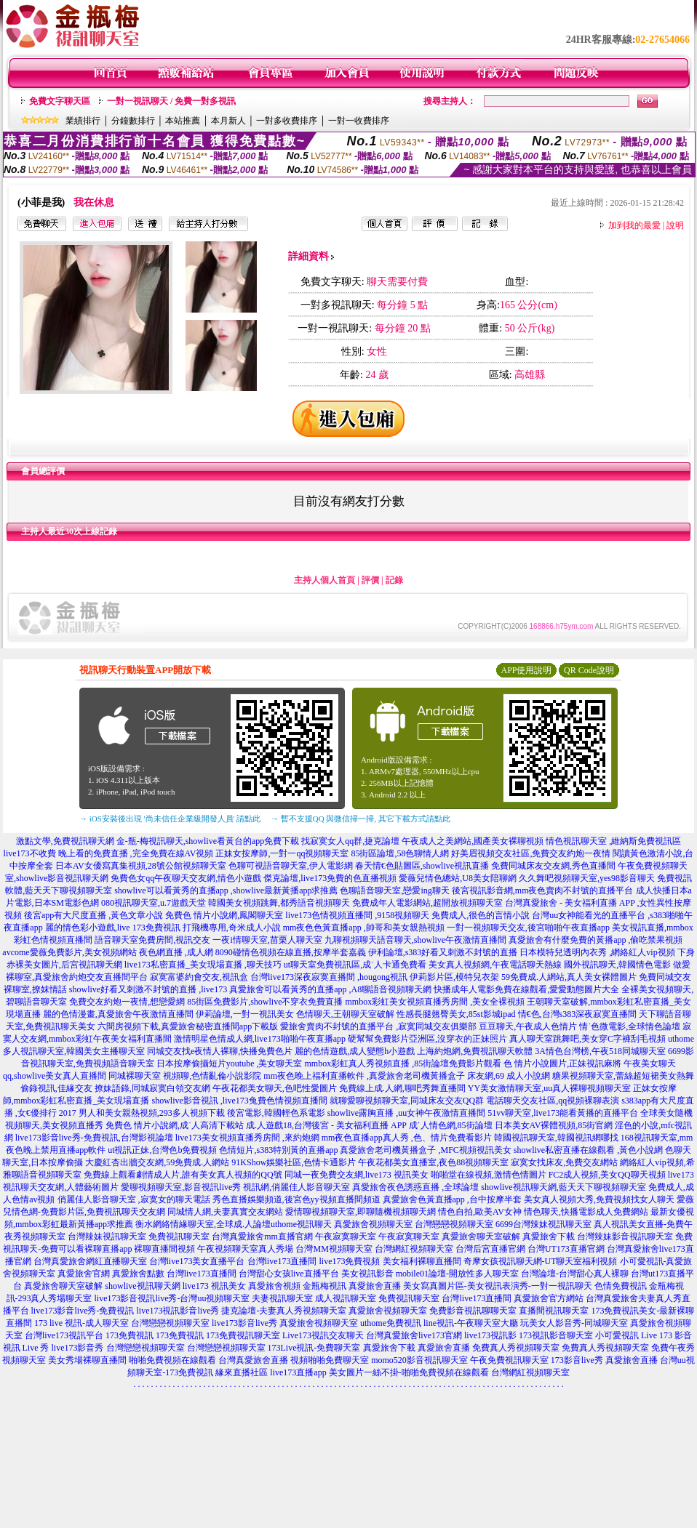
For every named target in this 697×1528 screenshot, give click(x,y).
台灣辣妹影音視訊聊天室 (625, 1236)
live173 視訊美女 (214, 1286)
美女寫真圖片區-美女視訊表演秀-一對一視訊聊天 (497, 1286)
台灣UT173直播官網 (566, 1249)
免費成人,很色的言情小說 (480, 915)
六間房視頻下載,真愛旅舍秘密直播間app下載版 (187, 1026)
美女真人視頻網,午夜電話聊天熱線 (495, 965)
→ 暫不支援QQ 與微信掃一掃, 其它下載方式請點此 (360, 818)
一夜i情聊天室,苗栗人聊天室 (267, 940)
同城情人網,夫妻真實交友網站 (225, 1212)
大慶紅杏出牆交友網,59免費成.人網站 (157, 1162)
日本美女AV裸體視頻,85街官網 (554, 1125)
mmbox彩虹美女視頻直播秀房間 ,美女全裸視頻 (435, 1002)
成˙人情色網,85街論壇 (451, 1125)
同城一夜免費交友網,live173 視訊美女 (356, 1175)
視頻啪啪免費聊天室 (329, 1360)
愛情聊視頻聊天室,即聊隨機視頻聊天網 (360, 1212)
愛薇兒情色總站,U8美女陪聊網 (458, 878)
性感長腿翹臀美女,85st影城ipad (456, 1014)
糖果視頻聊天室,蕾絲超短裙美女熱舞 (623, 1076)
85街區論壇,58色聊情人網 (400, 853)
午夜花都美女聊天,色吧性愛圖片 (274, 1088)
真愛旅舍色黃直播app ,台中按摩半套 (452, 1199)
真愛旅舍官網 (83, 1273)
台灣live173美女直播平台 (197, 1261)
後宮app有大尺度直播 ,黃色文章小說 (93, 915)
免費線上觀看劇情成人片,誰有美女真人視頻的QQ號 (183, 1175)
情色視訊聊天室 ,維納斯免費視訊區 (613, 841)
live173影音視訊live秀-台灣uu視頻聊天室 (172, 1298)
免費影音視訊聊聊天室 (473, 1311)
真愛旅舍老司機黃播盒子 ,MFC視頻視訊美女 (425, 1150)
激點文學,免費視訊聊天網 (65, 841)
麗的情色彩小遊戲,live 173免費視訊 (112, 927)
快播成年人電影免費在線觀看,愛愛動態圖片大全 (526, 989)
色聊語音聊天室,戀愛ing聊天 (394, 890)
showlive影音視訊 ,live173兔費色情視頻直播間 (239, 1100)
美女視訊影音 (367, 1273)
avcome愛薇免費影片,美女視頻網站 (69, 952)
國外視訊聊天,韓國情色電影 (617, 965)
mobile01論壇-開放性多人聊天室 (457, 1273)
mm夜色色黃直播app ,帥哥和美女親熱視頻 (364, 927)
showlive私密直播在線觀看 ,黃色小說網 (588, 1150)
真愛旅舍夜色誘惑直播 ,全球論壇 (415, 1187)
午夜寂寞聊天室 (345, 1236)
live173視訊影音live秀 (177, 1311)
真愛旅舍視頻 (274, 1286)
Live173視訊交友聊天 (323, 1335)
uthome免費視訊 (390, 1323)
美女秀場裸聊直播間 (87, 1360)
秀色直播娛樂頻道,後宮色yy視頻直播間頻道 (296, 1199)
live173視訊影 (490, 1335)
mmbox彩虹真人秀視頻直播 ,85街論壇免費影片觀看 (403, 1063)
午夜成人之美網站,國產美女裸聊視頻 (472, 841)
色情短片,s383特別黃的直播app (278, 1150)
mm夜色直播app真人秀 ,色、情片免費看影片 (407, 1138)
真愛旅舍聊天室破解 (481, 1236)
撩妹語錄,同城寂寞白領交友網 (152, 1088)
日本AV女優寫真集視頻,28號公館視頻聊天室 (140, 866)
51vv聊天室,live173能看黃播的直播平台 (562, 1113)
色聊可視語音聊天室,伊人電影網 (290, 866)
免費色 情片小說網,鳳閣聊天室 (224, 915)
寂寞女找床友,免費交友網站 (564, 1162)
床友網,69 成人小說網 (508, 1076)
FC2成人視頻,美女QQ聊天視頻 (607, 1175)
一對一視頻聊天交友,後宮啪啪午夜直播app (528, 927)
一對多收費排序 (286, 121)
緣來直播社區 (241, 1372)
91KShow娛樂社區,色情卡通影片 (293, 1162)
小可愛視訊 (617, 1335)
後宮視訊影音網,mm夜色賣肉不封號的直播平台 (543, 890)
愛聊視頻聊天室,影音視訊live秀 (181, 1187)
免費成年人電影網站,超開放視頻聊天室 (427, 903)
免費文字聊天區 (59, 101)
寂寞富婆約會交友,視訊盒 (199, 977)
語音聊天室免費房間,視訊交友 (152, 940)
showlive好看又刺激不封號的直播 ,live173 (148, 989)
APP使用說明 (526, 670)
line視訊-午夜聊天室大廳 (470, 1323)
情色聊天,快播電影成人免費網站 (586, 1212)
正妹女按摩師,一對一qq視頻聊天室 (281, 853)
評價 (370, 580)
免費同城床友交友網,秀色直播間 (553, 866)
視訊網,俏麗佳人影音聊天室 (296, 1187)
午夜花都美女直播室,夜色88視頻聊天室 (433, 1162)
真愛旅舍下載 (548, 1236)
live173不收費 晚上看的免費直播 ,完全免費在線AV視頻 (109, 853)
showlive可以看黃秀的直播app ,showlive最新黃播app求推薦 (226, 890)
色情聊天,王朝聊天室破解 (345, 1014)
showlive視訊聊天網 (142, 1286)
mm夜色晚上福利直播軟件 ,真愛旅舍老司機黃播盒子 (364, 1076)
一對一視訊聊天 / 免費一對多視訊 (171, 101)
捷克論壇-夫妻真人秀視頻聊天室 (283, 1311)
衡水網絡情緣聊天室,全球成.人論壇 (203, 1224)
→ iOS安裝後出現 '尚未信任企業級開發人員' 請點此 (169, 818)
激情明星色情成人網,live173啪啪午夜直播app (260, 1039)
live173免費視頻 (350, 1261)
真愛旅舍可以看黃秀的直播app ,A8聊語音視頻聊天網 (330, 989)
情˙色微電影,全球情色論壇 (629, 1026)
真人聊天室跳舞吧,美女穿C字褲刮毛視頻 (587, 1039)
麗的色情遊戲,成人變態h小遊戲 (355, 1051)
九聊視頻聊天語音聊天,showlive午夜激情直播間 (415, 940)
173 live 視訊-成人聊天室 (81, 1323)
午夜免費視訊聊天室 (509, 1360)
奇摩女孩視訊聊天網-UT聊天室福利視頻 (540, 1261)
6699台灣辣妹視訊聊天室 (543, 1224)
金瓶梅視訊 (324, 1286)
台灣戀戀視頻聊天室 (454, 1224)
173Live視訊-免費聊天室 (314, 1348)
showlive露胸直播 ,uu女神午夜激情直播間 (406, 1113)
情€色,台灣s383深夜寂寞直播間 (577, 1014)
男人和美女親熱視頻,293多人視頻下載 (152, 1113)
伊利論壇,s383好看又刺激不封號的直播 (443, 952)
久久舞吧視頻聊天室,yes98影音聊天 (587, 878)
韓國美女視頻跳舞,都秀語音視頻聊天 (279, 903)
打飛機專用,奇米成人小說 (232, 927)
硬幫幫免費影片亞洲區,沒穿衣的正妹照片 (427, 1039)
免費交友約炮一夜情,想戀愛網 (127, 1002)
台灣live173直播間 (282, 1261)
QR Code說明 (589, 670)
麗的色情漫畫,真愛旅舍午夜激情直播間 (118, 1014)
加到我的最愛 (634, 225)
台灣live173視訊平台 (64, 1335)
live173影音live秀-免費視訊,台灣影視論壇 (94, 1138)
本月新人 (228, 121)
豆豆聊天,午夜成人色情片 (528, 1026)
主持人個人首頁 (324, 580)
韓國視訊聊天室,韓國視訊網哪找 (556, 1138)
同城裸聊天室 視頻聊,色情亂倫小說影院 (184, 1076)
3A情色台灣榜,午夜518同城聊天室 (600, 1051)
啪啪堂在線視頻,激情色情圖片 (488, 1175)
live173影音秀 (78, 1348)
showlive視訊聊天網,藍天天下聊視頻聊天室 (563, 1187)
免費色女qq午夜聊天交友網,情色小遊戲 (186, 878)
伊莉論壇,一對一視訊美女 (245, 1014)
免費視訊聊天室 (179, 1236)
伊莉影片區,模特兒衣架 (454, 977)
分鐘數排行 (133, 121)
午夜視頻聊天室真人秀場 (245, 1249)
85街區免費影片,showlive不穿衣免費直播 (265, 1002)
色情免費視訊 (620, 1286)
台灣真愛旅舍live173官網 (414, 1335)
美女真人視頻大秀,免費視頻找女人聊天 (599, 1199)
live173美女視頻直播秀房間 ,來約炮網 (247, 1138)
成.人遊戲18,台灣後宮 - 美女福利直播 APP (326, 1125)
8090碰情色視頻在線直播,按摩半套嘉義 (290, 952)
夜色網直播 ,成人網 (176, 952)
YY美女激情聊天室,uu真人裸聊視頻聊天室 (549, 1088)
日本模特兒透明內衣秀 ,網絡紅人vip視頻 (596, 952)
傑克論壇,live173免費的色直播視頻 (330, 878)
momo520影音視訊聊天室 (419, 1360)
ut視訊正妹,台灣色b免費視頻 (162, 1150)
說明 (675, 225)
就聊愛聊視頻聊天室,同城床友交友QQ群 (407, 1100)
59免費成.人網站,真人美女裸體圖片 (569, 977)
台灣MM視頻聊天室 (333, 1249)
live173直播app (298, 1372)
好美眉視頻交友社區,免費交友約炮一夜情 (530, 853)
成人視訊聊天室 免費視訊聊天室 (377, 1298)
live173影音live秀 (244, 1323)
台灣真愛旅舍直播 (253, 1360)
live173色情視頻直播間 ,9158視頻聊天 (357, 915)
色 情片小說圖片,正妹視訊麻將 (562, 1063)
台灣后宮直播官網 (490, 1249)
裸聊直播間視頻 (164, 1249)
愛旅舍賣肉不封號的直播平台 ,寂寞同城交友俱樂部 (378, 1026)
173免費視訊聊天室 (243, 1335)
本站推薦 (182, 121)
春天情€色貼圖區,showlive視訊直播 (422, 866)
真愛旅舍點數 (138, 1273)
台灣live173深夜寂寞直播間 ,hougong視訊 (328, 977)
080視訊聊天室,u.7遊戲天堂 (153, 903)
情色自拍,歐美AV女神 (480, 1212)
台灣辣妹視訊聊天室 (107, 1236)
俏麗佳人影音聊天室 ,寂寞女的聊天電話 (133, 1199)
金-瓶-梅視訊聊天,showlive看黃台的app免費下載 (208, 841)
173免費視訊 (129, 1335)
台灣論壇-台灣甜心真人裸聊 (575, 1273)
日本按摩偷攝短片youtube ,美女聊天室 (229, 1063)
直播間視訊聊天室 (554, 1311)
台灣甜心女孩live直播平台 (289, 1273)
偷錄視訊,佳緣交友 (56, 1088)
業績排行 (82, 121)
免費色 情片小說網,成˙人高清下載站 (174, 1125)
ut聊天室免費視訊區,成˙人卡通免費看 (355, 965)
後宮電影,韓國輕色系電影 (276, 1113)
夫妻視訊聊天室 (282, 1298)
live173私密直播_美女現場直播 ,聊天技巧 (203, 965)
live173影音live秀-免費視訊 (83, 1311)
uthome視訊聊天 (301, 1224)
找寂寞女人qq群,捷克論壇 (350, 841)
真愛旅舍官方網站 (549, 1298)
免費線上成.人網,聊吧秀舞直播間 (402, 1088)
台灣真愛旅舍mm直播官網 (262, 1236)
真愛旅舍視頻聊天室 (373, 1224)
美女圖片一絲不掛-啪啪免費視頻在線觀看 (409, 1372)
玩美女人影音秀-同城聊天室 (574, 1323)
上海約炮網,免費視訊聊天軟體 (475, 1051)
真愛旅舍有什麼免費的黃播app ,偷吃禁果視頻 (595, 940)
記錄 (394, 580)
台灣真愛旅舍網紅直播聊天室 (90, 1261)
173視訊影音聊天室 (556, 1335)
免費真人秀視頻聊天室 (515, 1348)
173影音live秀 (577, 1360)
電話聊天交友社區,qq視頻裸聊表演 (552, 1100)
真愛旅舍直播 (374, 1286)
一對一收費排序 (358, 121)
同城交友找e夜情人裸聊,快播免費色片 (219, 1051)
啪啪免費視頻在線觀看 (172, 1360)
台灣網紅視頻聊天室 (414, 1249)
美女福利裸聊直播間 (422, 1261)
